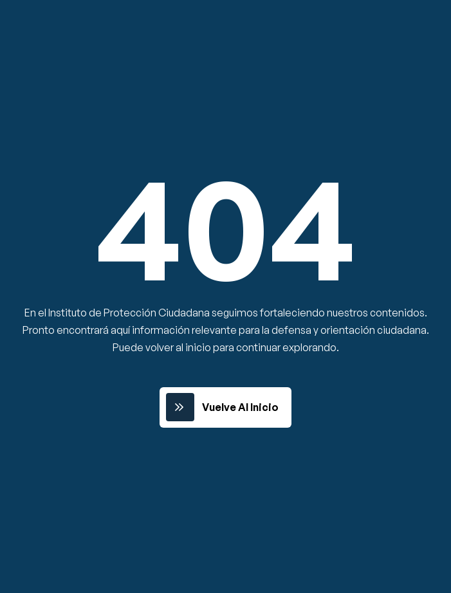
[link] (225, 407)
